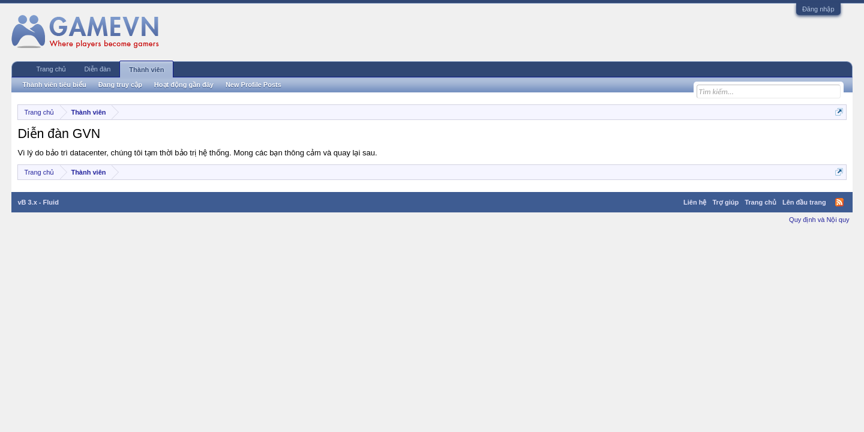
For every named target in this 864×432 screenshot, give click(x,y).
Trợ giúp (725, 202)
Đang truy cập (120, 84)
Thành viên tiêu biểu (54, 84)
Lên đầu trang (804, 202)
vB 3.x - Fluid (37, 202)
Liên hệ (694, 202)
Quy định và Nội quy (819, 219)
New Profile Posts (253, 84)
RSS (839, 202)
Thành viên (146, 69)
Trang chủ (51, 69)
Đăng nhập (818, 9)
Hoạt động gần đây (184, 84)
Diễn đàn (97, 69)
